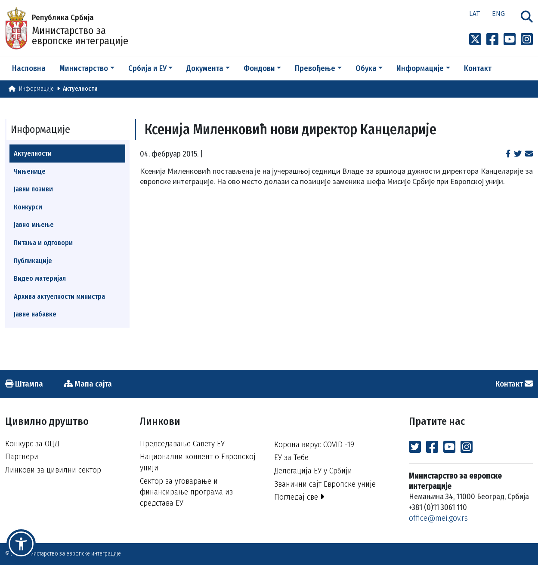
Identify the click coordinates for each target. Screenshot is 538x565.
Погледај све (299, 497)
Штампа (24, 384)
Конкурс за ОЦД (32, 443)
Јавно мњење (34, 225)
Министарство (83, 68)
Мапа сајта (88, 384)
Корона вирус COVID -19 (314, 444)
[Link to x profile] (475, 39)
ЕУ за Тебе (291, 457)
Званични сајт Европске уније (325, 484)
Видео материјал (40, 278)
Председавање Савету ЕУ (182, 443)
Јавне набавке (35, 314)
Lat (474, 13)
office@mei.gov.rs (438, 518)
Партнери (21, 456)
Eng (498, 13)
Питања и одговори (43, 243)
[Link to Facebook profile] (492, 39)
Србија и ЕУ (147, 68)
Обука (366, 68)
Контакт (478, 68)
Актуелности (80, 88)
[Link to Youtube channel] (510, 39)
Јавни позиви (33, 189)
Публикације (33, 261)
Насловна (29, 68)
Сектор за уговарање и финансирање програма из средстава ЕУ (186, 492)
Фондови (259, 68)
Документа (204, 68)
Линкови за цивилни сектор (53, 470)
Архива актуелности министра (59, 296)
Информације (420, 68)
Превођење (315, 68)
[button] (21, 543)
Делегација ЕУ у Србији (313, 471)
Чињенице (30, 171)
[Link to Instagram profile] (527, 39)
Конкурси (28, 207)
